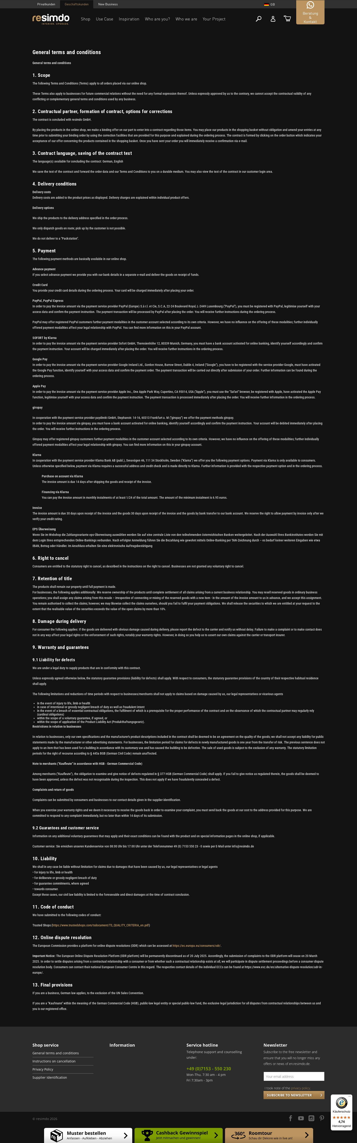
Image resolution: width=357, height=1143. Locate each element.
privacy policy (300, 1088)
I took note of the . (288, 1088)
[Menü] (349, 1097)
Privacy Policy (42, 1069)
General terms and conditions (55, 1053)
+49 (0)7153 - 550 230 (209, 1069)
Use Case (104, 18)
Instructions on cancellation (54, 1061)
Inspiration (129, 18)
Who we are (186, 18)
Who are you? (157, 18)
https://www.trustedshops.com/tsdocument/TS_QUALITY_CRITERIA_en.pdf (100, 925)
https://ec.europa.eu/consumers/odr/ (197, 946)
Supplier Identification (49, 1077)
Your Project (214, 18)
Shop (85, 18)
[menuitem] (62, 1053)
